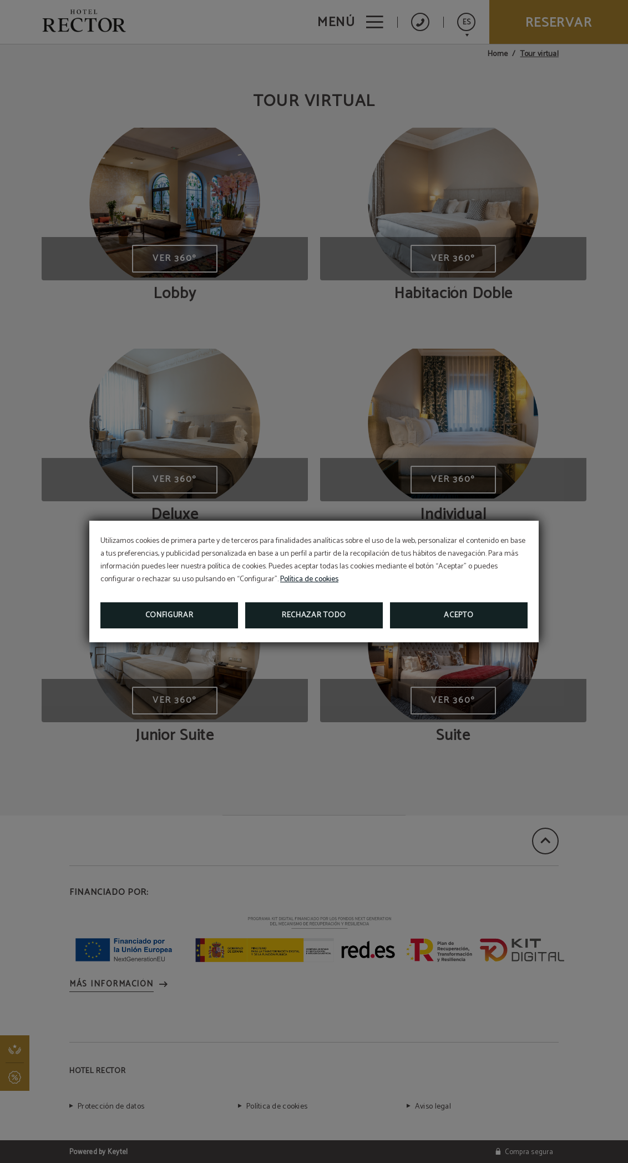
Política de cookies (309, 579)
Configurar (169, 615)
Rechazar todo (314, 615)
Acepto (458, 615)
